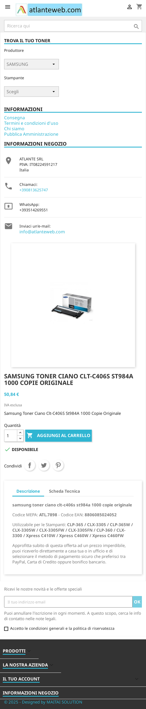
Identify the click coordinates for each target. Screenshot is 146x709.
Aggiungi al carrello (58, 435)
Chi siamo (14, 129)
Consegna (14, 118)
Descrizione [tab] (28, 491)
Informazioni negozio (31, 693)
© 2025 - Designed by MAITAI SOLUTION (43, 702)
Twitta (43, 465)
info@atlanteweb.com (42, 232)
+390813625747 (33, 189)
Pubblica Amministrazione (31, 134)
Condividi (29, 465)
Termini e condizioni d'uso (31, 123)
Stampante (14, 77)
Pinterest (58, 465)
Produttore (14, 50)
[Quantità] (10, 436)
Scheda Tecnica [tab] (64, 491)
